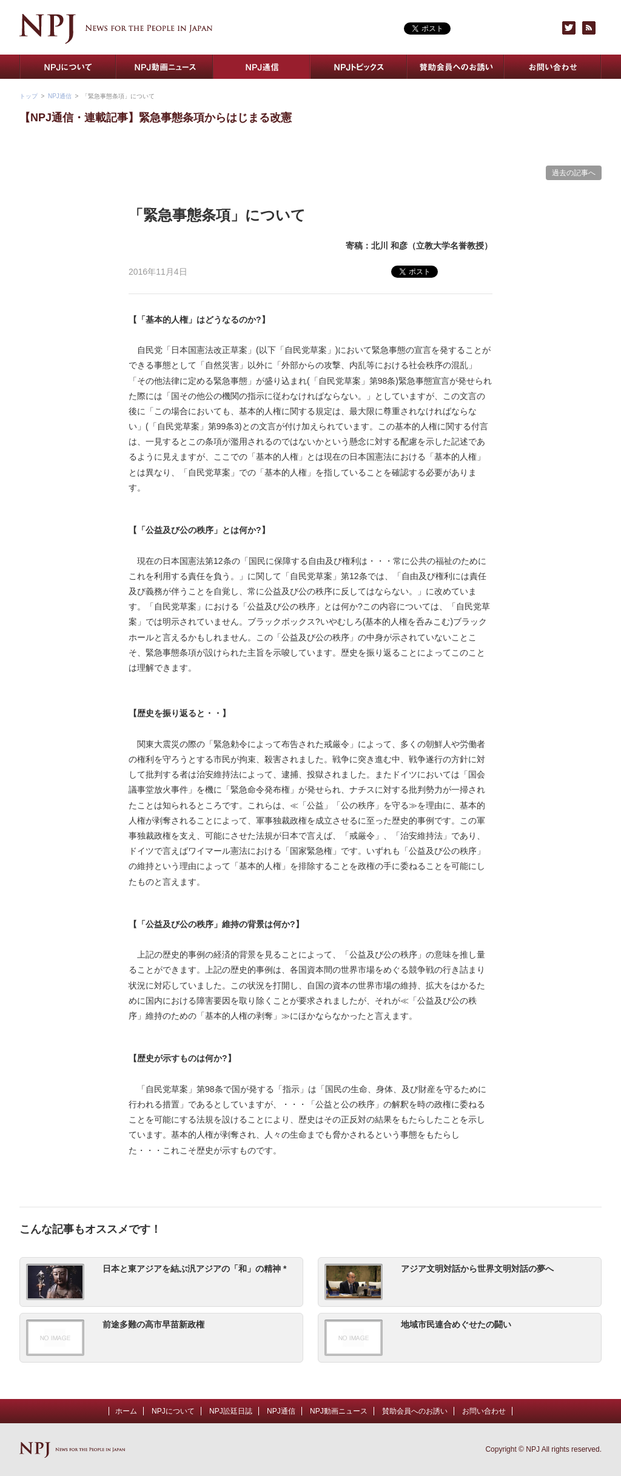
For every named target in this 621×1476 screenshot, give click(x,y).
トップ (28, 96)
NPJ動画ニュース (164, 67)
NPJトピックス (359, 67)
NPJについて (67, 67)
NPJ (116, 28)
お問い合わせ (553, 67)
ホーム (126, 1411)
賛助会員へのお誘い (456, 67)
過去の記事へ (574, 173)
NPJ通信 (261, 67)
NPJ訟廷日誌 (230, 1411)
